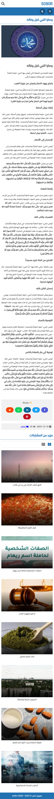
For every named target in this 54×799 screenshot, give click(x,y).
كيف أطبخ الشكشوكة (27, 527)
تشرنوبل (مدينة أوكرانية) (27, 699)
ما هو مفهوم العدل (27, 613)
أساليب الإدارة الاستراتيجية (27, 785)
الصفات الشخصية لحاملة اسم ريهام (27, 570)
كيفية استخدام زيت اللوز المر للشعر (27, 742)
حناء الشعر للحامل (27, 656)
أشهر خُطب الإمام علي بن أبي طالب (27, 485)
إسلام (23, 426)
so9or (47, 3)
